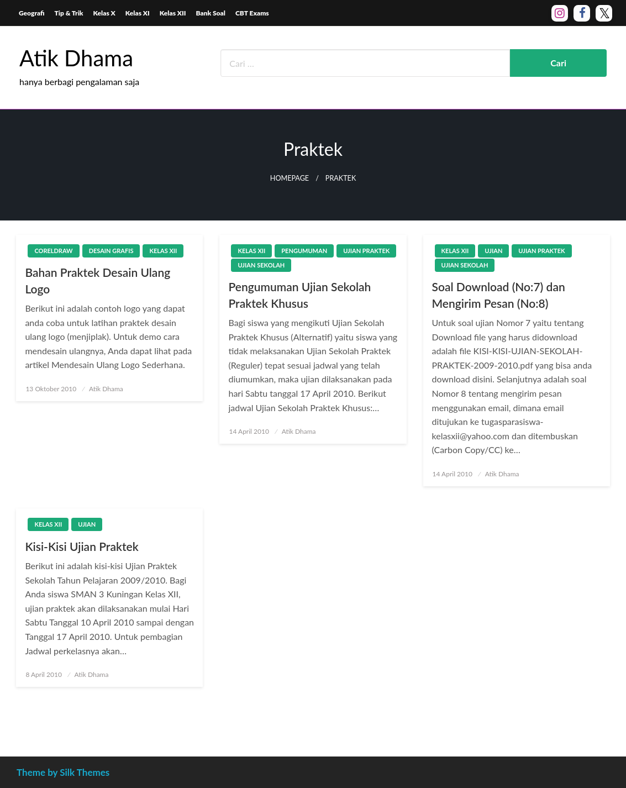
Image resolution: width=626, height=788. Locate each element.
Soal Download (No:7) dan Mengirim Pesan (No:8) (498, 294)
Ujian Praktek (366, 250)
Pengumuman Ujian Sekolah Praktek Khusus (299, 294)
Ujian (493, 250)
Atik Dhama (76, 58)
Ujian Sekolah (261, 265)
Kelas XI (137, 13)
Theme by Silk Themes (63, 772)
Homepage (289, 178)
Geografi (32, 13)
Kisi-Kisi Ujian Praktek (81, 546)
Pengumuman (304, 250)
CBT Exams (252, 13)
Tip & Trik (69, 13)
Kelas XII (173, 13)
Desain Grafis (111, 250)
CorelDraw (53, 250)
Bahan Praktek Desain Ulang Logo (97, 280)
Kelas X (104, 13)
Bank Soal (210, 13)
